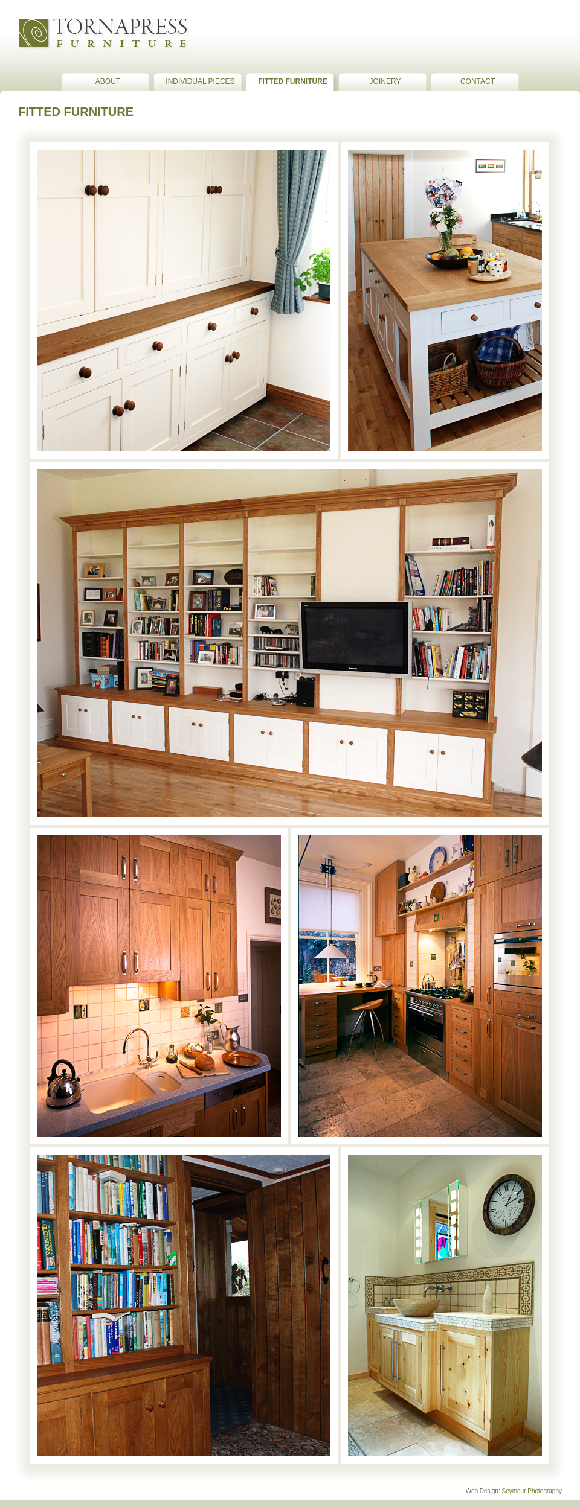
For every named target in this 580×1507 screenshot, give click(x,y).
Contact (477, 81)
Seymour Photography (531, 1491)
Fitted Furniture (292, 81)
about (107, 81)
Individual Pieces (200, 81)
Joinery (385, 81)
